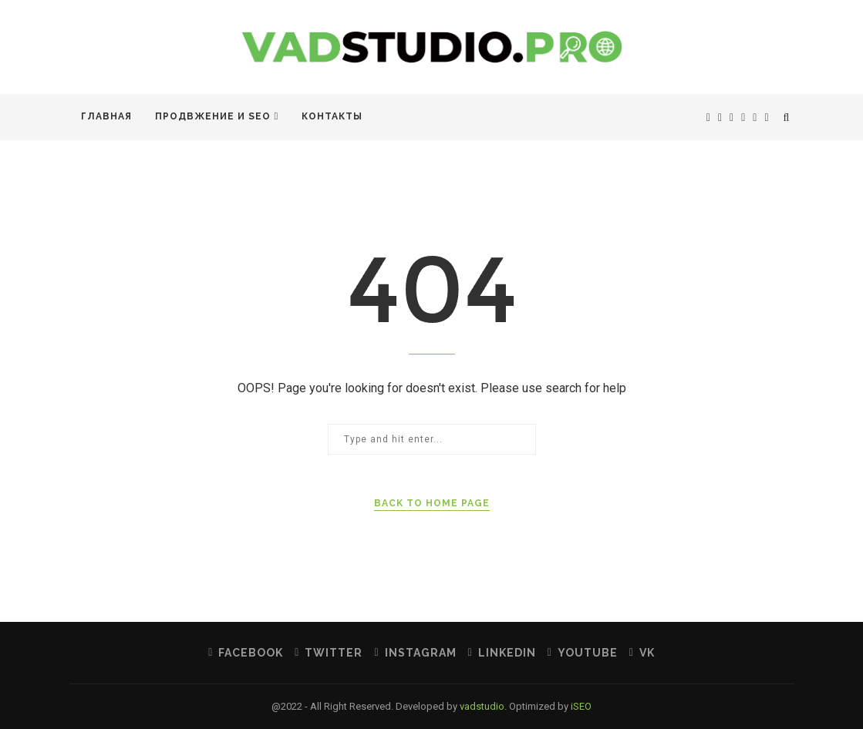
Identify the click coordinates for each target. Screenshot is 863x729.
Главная (106, 116)
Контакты (332, 116)
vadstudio (482, 706)
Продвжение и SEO (213, 116)
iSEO (581, 706)
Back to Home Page (432, 503)
